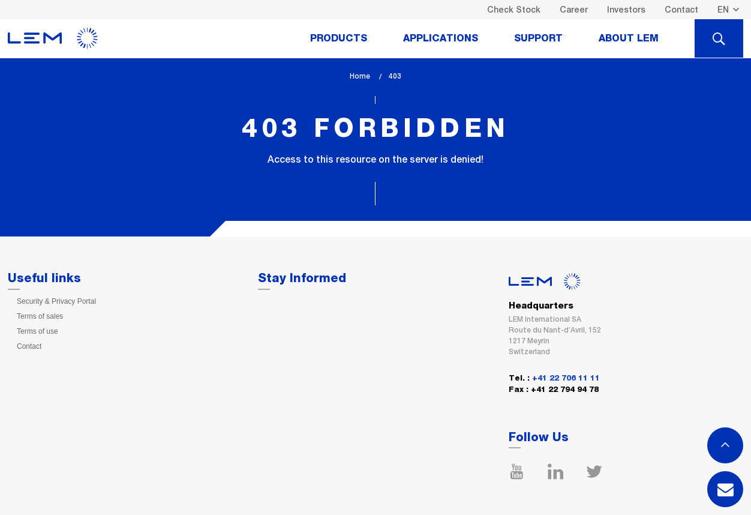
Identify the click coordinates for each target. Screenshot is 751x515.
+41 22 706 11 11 (566, 378)
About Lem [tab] (629, 38)
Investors (626, 9)
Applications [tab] (440, 38)
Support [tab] (538, 38)
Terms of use (37, 331)
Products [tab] (338, 38)
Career (574, 9)
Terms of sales (40, 316)
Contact (681, 9)
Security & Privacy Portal (56, 301)
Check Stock (513, 9)
